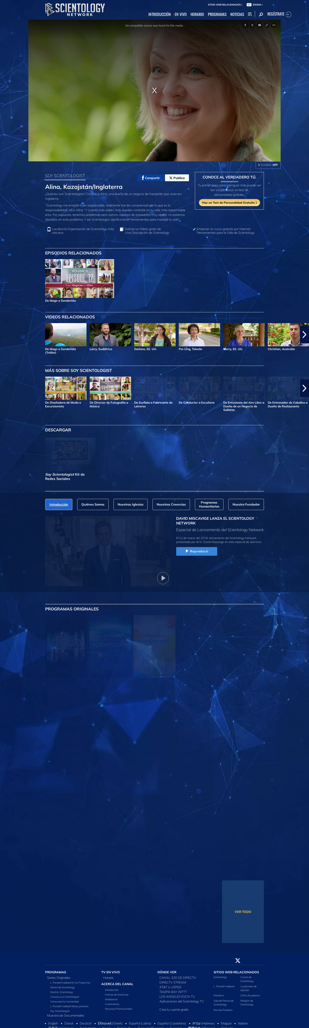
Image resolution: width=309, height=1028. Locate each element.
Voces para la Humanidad (64, 1001)
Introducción (111, 989)
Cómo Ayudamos (250, 995)
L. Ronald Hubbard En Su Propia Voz (70, 982)
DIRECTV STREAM (172, 982)
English (53, 1023)
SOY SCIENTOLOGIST (65, 175)
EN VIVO (181, 14)
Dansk (69, 1023)
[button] (304, 334)
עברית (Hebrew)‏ (204, 1023)
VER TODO (243, 912)
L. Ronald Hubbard (224, 986)
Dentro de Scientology (62, 987)
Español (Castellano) (172, 1023)
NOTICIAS (237, 14)
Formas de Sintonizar (116, 994)
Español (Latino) (140, 1023)
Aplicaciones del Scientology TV (181, 1001)
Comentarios (112, 1004)
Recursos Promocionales (118, 1008)
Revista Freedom (223, 1009)
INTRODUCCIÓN (159, 14)
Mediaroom (111, 999)
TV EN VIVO (110, 972)
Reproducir (196, 551)
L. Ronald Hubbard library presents (69, 1006)
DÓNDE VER (166, 972)
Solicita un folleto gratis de (147, 231)
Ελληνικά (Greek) (110, 1023)
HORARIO (197, 14)
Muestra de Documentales (65, 1015)
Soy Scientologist (60, 1010)
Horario (108, 978)
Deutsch (86, 1023)
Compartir (151, 178)
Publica (177, 178)
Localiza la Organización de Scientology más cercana (83, 231)
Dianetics (219, 995)
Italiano (243, 1023)
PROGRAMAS (217, 14)
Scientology (220, 977)
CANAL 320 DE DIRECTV (177, 978)
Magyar (226, 1023)
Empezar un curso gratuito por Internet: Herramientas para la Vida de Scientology (225, 231)
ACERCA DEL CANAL (117, 984)
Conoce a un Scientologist (64, 996)
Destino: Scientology (61, 992)
